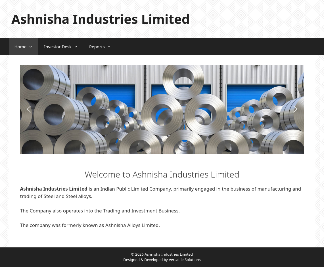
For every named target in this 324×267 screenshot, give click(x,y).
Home (26, 46)
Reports (103, 46)
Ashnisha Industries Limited (100, 19)
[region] (162, 109)
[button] (29, 109)
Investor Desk (63, 46)
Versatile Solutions (184, 259)
